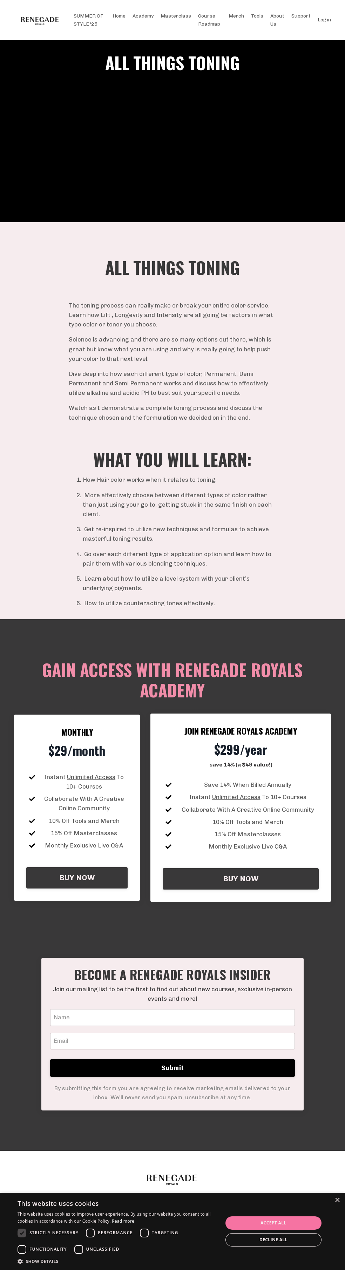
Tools (257, 16)
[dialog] (172, 1231)
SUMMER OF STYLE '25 (88, 20)
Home (119, 16)
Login (324, 20)
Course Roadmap (209, 20)
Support (301, 16)
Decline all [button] (273, 1240)
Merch (236, 16)
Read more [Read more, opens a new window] (123, 1221)
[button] (117, 1261)
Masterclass (176, 16)
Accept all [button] (273, 1223)
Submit (172, 1095)
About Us (277, 20)
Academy (143, 16)
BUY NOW (77, 898)
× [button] (337, 1200)
